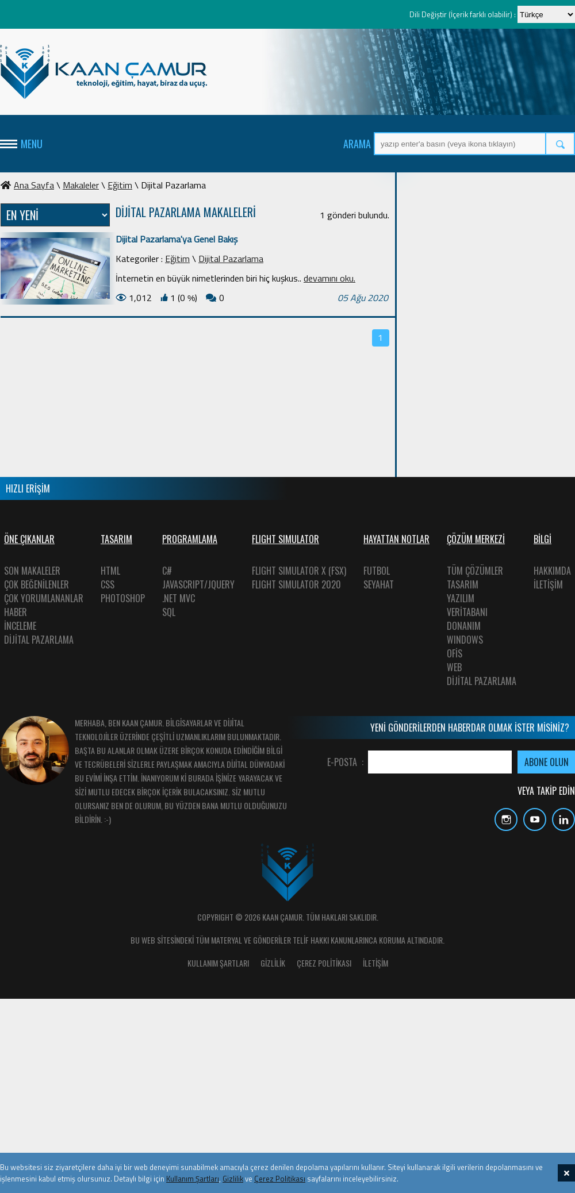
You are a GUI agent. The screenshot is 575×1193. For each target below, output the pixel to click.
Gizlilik (233, 1178)
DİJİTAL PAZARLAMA (39, 639)
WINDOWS (465, 639)
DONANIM (464, 626)
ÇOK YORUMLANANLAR (43, 598)
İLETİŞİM (548, 584)
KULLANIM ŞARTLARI (218, 963)
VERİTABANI (467, 612)
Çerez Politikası (279, 1178)
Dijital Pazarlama (230, 258)
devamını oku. (329, 278)
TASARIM (462, 584)
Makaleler (81, 185)
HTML (110, 571)
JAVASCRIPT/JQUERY (198, 584)
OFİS (454, 653)
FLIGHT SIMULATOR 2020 (296, 584)
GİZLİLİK (272, 963)
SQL (168, 612)
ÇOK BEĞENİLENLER (36, 584)
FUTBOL (376, 571)
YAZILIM (460, 598)
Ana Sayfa (27, 185)
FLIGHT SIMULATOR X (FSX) (299, 571)
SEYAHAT (378, 584)
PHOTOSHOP (123, 598)
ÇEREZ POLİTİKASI (324, 963)
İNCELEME (20, 626)
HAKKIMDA (552, 571)
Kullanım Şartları (192, 1178)
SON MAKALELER (32, 571)
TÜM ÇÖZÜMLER (475, 571)
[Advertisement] (488, 250)
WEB (454, 667)
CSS (107, 584)
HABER (15, 612)
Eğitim (120, 185)
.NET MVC (178, 598)
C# (167, 571)
